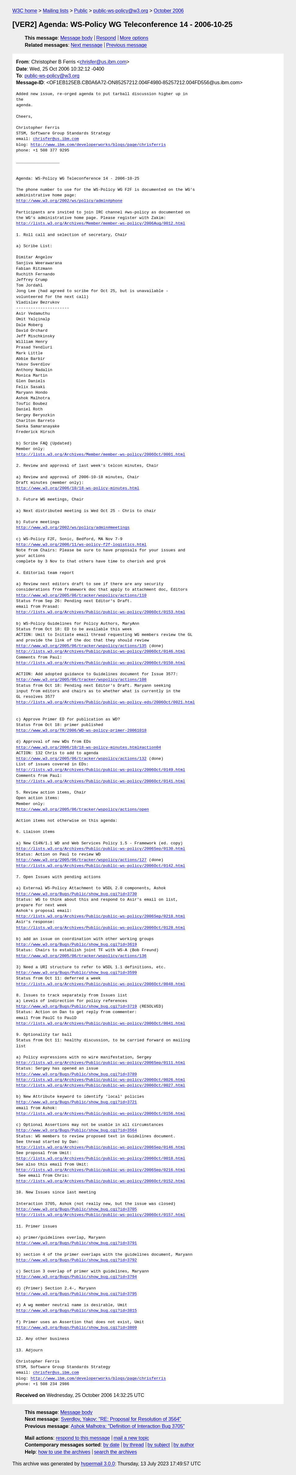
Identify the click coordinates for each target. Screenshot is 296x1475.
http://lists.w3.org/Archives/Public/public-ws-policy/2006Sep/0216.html (100, 1170)
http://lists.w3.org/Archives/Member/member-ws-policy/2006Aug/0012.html (100, 223)
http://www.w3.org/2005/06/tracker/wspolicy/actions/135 (81, 646)
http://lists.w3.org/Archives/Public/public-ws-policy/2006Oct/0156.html (100, 1114)
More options (134, 38)
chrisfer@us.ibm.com (103, 61)
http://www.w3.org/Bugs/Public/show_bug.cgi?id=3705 (76, 1209)
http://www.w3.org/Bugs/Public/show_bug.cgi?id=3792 (76, 1260)
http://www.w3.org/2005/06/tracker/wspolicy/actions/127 (81, 860)
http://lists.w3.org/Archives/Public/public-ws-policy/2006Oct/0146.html (100, 651)
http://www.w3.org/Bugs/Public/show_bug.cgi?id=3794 (76, 1277)
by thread (133, 1444)
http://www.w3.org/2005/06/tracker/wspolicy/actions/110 (81, 595)
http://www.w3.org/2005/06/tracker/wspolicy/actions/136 (81, 956)
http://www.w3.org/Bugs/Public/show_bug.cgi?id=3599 (76, 973)
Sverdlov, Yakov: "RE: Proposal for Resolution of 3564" (121, 1419)
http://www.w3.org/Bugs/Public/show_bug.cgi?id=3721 (76, 1102)
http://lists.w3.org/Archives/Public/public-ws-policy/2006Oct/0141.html (100, 781)
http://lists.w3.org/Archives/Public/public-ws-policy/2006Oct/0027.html (100, 1085)
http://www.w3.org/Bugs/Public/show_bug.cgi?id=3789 (76, 1074)
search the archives (115, 1452)
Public (81, 10)
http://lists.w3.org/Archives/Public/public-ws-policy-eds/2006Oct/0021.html (105, 702)
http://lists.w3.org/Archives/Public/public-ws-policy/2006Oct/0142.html (100, 866)
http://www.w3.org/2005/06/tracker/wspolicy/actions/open (82, 809)
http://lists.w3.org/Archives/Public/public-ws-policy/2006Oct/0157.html (100, 1215)
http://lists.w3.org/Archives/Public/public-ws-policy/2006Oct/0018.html (100, 1159)
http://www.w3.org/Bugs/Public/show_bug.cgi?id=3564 (76, 1130)
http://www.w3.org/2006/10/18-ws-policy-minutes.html (77, 488)
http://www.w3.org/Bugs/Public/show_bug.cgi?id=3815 (76, 1311)
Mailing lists (55, 10)
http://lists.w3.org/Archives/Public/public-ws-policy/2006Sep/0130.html (100, 849)
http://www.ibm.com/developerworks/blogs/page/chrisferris (98, 145)
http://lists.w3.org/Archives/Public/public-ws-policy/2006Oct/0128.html (100, 928)
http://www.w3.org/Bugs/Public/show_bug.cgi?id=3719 (76, 1006)
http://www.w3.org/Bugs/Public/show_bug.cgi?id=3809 (76, 1328)
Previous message (126, 45)
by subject (158, 1444)
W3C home (24, 10)
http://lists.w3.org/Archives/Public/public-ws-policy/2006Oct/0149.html (100, 770)
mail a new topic (131, 1438)
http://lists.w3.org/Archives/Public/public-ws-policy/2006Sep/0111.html (100, 1063)
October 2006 (169, 10)
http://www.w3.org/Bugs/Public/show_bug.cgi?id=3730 (76, 894)
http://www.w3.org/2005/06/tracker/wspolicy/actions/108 (81, 680)
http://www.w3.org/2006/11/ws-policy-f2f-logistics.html (81, 545)
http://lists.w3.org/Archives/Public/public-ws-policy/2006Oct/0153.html (100, 612)
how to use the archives (64, 1452)
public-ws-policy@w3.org (120, 10)
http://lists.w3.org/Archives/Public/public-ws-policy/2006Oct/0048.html (100, 984)
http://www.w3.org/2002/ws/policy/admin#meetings (73, 528)
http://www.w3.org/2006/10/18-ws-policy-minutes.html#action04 (88, 748)
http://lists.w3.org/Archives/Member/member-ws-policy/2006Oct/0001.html (100, 454)
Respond (106, 38)
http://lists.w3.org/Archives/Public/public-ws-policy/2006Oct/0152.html (100, 1181)
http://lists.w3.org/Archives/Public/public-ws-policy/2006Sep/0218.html (100, 916)
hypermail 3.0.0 (98, 1463)
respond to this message (83, 1438)
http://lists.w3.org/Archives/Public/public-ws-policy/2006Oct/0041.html (100, 1023)
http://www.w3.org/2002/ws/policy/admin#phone (69, 201)
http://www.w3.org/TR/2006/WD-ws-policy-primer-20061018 (81, 730)
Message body (76, 38)
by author (183, 1444)
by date (111, 1444)
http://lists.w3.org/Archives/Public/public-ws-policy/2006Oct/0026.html (100, 1080)
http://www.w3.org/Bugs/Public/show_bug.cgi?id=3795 (76, 1294)
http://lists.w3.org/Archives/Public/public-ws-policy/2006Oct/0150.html (100, 663)
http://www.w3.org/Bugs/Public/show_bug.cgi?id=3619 (76, 945)
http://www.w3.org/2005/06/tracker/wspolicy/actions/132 (81, 759)
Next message (86, 45)
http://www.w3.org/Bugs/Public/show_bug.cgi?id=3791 (76, 1243)
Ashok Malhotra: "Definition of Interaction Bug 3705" (128, 1426)
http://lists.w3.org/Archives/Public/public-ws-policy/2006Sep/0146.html (100, 1147)
